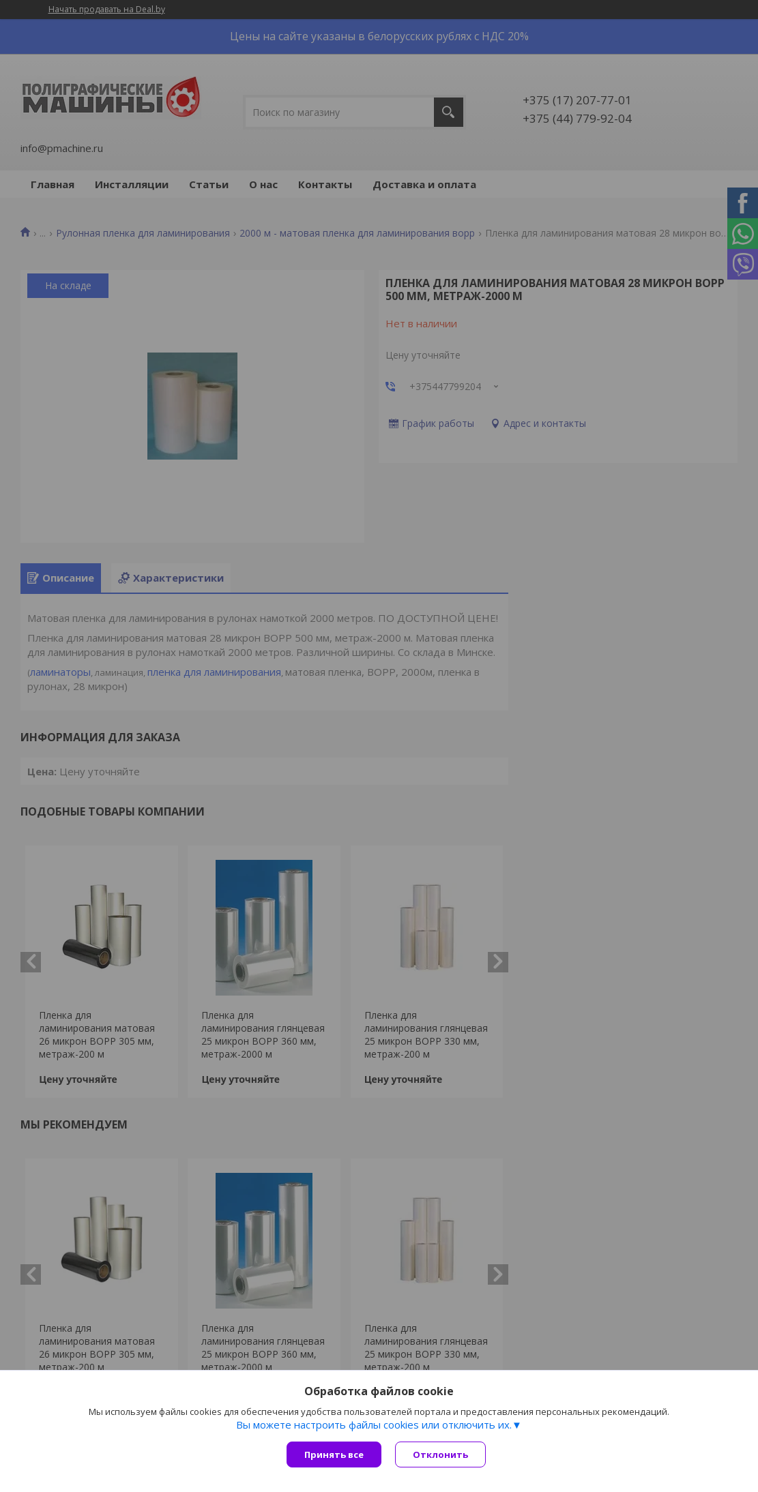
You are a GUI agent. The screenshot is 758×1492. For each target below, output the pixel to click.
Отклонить (440, 1454)
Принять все (334, 1454)
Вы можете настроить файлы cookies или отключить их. (374, 1424)
